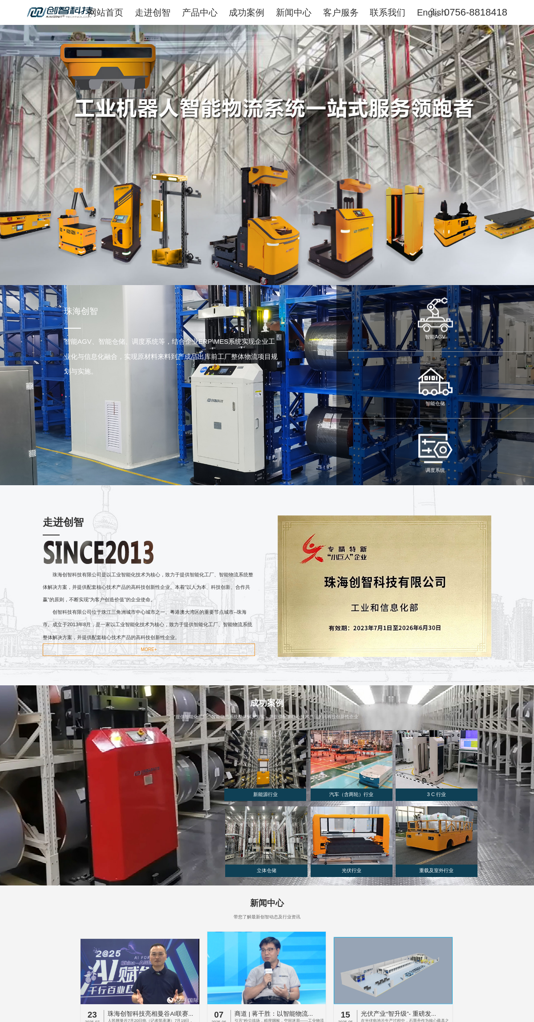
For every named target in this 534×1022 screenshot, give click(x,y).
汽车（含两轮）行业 (351, 794)
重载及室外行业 (436, 870)
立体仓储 (266, 870)
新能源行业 (265, 794)
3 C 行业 (436, 794)
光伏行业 (351, 870)
